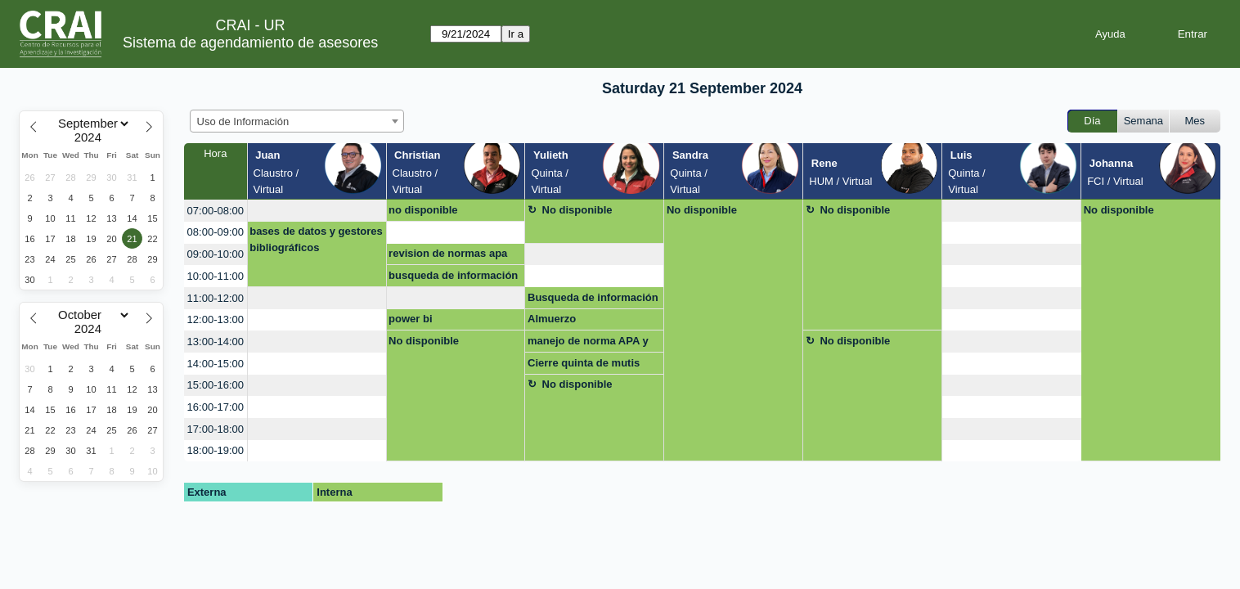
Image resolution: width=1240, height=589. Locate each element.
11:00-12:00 (215, 298)
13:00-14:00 (215, 341)
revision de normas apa (448, 253)
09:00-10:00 (215, 254)
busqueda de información (453, 275)
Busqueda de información (593, 297)
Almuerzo (552, 318)
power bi (410, 318)
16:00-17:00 (215, 407)
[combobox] (297, 121)
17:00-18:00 (215, 429)
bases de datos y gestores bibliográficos (316, 239)
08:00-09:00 (215, 232)
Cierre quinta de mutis (584, 363)
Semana (1143, 121)
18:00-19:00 (215, 450)
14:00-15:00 (215, 363)
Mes (1195, 121)
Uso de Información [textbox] (243, 121)
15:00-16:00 (215, 385)
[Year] (91, 137)
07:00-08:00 (215, 211)
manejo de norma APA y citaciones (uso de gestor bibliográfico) (592, 344)
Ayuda (1110, 34)
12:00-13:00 (215, 319)
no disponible (423, 210)
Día (1092, 121)
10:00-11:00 (215, 276)
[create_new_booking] (317, 211)
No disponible (577, 210)
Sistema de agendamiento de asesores (250, 42)
